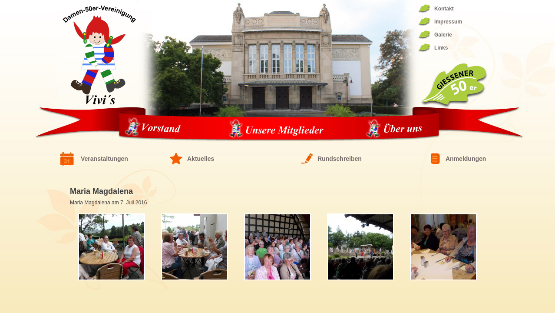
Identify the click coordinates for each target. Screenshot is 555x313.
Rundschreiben (339, 158)
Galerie (443, 35)
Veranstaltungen (104, 158)
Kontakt (444, 9)
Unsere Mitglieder (276, 129)
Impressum (448, 22)
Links (441, 48)
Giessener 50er (454, 85)
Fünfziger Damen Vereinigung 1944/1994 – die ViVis (99, 54)
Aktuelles (200, 158)
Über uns (394, 129)
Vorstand (155, 129)
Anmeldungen (466, 158)
